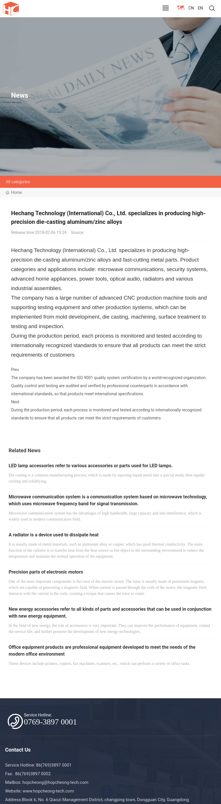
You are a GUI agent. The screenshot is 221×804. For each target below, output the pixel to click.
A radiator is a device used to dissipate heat (54, 535)
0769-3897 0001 (50, 721)
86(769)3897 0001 (54, 765)
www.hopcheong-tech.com (48, 791)
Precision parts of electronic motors (46, 572)
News (19, 95)
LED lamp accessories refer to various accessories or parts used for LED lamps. (91, 465)
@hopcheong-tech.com (66, 782)
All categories (18, 181)
